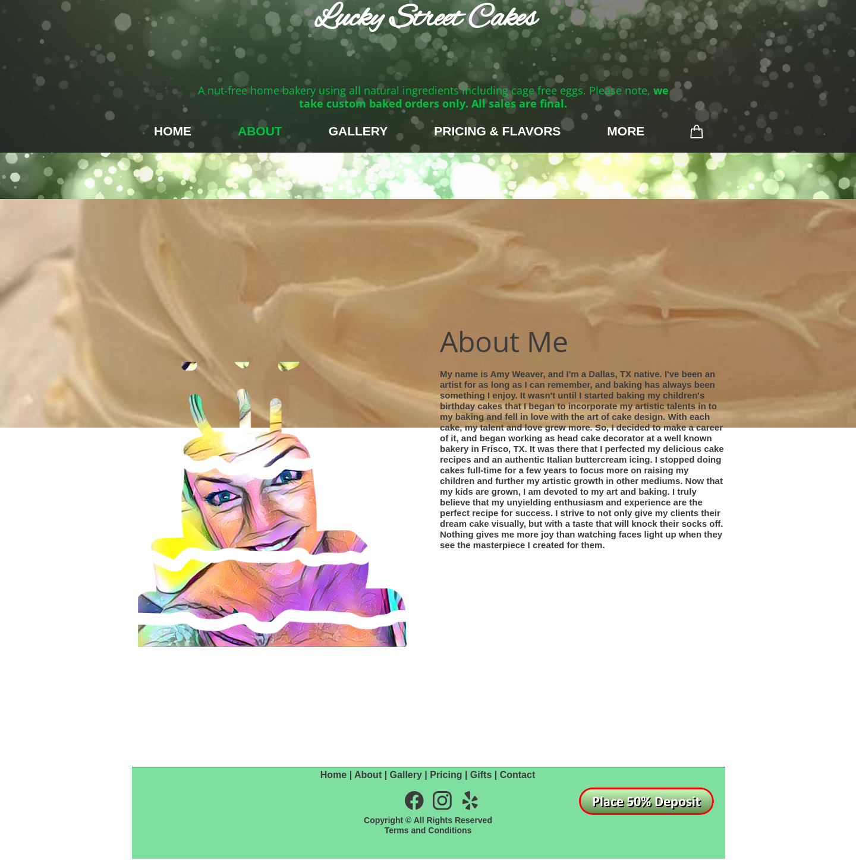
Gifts (481, 775)
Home (333, 775)
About (368, 775)
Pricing (446, 775)
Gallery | (410, 775)
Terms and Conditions (428, 830)
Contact (518, 775)
